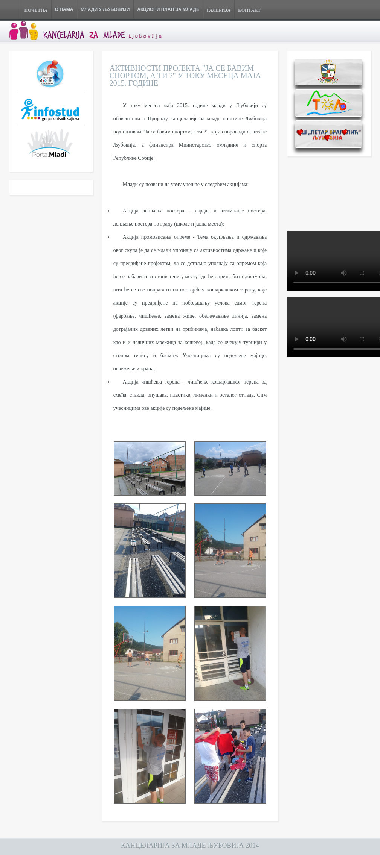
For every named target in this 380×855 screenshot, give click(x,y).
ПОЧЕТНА (35, 10)
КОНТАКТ (249, 10)
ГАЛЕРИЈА (218, 10)
